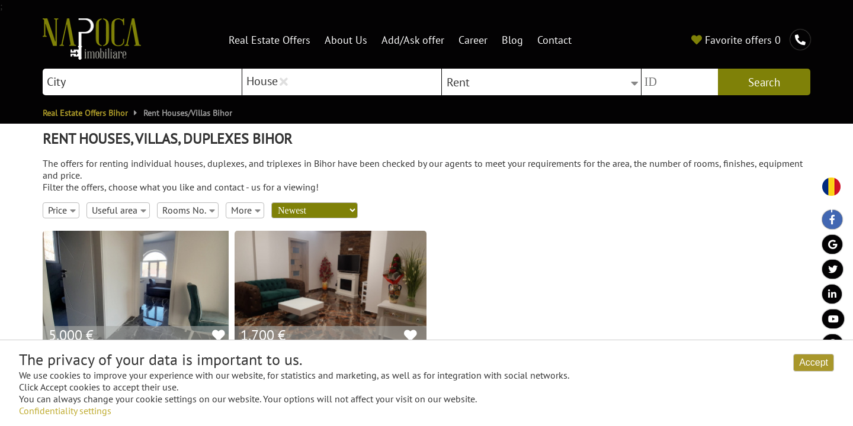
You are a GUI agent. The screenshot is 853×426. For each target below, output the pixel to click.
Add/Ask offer (412, 39)
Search (764, 82)
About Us (346, 39)
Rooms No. (188, 210)
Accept (813, 362)
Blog (512, 39)
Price (62, 210)
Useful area (119, 210)
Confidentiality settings (65, 411)
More (246, 210)
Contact (554, 39)
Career (473, 39)
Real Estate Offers (269, 39)
